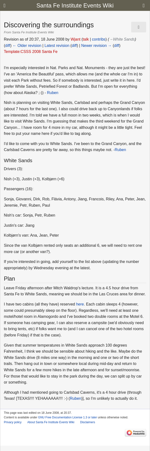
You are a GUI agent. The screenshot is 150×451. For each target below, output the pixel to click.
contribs (98, 39)
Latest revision (56, 46)
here (80, 304)
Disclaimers (87, 422)
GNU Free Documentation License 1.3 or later (67, 417)
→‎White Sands (122, 39)
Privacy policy (12, 422)
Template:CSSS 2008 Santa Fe (30, 52)
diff (7, 46)
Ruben (52, 93)
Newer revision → (96, 46)
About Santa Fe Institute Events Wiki (50, 422)
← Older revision (27, 46)
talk (86, 39)
